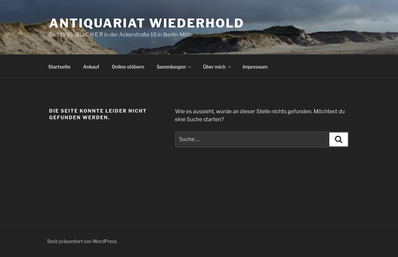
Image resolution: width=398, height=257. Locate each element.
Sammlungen (174, 67)
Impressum (255, 67)
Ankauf (91, 67)
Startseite (59, 67)
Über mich (217, 67)
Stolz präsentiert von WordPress (82, 241)
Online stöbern (128, 67)
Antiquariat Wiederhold (146, 23)
